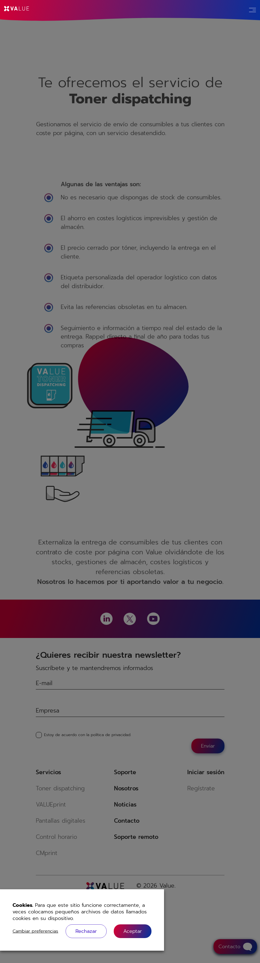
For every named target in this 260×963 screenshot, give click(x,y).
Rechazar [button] (86, 931)
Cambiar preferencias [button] (35, 931)
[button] (132, 931)
